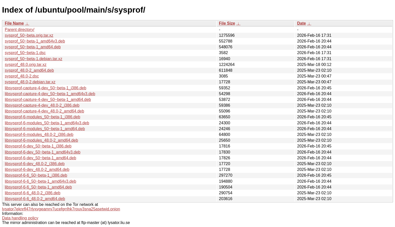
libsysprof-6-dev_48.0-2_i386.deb (34, 164)
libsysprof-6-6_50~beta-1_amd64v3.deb (40, 181)
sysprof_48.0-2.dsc (22, 76)
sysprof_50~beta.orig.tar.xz (29, 35)
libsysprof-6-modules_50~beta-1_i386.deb (42, 117)
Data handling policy (20, 218)
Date (301, 23)
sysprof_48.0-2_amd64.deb (29, 70)
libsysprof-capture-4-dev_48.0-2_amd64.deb (44, 111)
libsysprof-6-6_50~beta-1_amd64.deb (38, 187)
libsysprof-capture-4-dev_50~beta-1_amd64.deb (48, 99)
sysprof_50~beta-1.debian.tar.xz (33, 59)
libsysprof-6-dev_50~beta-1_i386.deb (38, 146)
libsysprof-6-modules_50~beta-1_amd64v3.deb (47, 123)
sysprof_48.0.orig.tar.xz (25, 64)
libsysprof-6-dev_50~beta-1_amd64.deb (40, 158)
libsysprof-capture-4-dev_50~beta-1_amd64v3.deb (50, 94)
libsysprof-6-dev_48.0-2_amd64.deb (37, 169)
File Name (14, 23)
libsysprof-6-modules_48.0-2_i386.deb (39, 134)
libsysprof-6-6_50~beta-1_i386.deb (36, 175)
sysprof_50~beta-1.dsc (25, 53)
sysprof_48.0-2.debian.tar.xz (30, 82)
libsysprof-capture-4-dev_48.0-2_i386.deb (42, 105)
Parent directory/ (19, 29)
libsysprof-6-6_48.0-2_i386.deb (32, 193)
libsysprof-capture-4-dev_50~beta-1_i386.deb (45, 88)
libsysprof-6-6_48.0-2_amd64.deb (35, 199)
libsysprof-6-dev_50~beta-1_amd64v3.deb (42, 152)
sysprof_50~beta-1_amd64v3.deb (35, 41)
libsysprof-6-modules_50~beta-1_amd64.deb (45, 129)
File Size (227, 23)
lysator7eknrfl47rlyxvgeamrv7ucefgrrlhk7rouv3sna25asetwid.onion (61, 209)
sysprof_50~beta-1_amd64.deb (33, 47)
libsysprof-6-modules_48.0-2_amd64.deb (41, 140)
